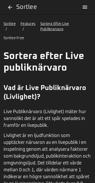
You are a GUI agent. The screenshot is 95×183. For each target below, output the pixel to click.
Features (28, 24)
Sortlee (10, 24)
